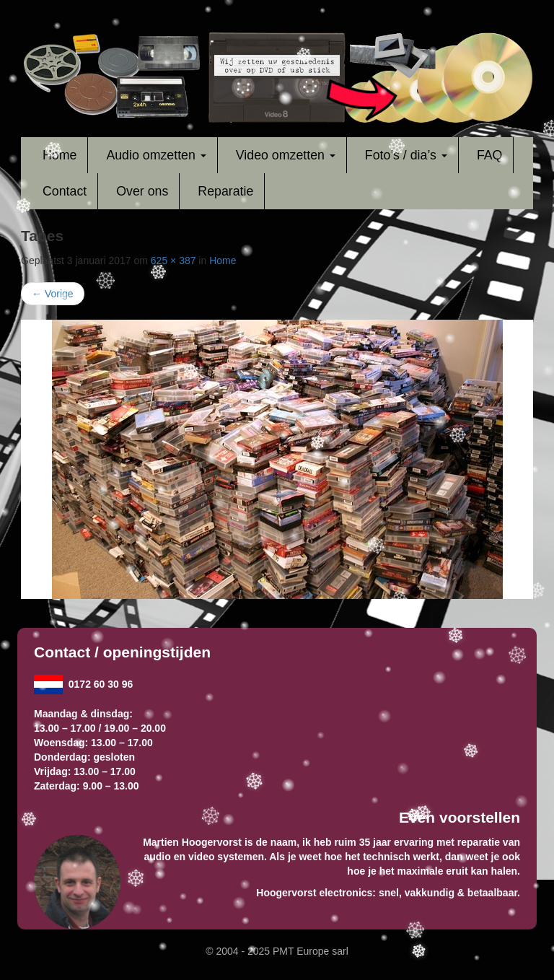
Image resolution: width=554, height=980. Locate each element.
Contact (65, 191)
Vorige (53, 293)
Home (59, 155)
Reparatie (225, 191)
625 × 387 (173, 260)
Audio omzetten (156, 155)
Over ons (142, 191)
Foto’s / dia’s (406, 155)
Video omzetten (285, 155)
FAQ (490, 155)
